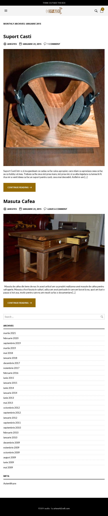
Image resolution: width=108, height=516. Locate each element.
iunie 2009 (8, 462)
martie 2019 (9, 348)
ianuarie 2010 (10, 437)
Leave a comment (57, 209)
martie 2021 (9, 333)
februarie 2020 (10, 338)
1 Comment (53, 44)
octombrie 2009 (11, 452)
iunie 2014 (8, 388)
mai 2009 (8, 467)
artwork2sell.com (62, 508)
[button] (6, 11)
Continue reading (18, 187)
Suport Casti (17, 36)
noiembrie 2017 (11, 368)
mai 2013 (8, 402)
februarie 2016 (10, 373)
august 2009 (9, 457)
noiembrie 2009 (11, 447)
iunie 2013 (8, 397)
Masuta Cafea (19, 201)
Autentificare (9, 483)
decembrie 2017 (11, 363)
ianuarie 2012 (10, 417)
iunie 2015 (8, 378)
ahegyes (12, 44)
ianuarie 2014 (10, 393)
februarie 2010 (10, 432)
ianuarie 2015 (10, 382)
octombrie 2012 (11, 407)
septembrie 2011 (12, 422)
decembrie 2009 (11, 442)
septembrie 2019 (12, 343)
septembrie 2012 (12, 412)
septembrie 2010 (12, 427)
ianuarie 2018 (10, 358)
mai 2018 (8, 353)
